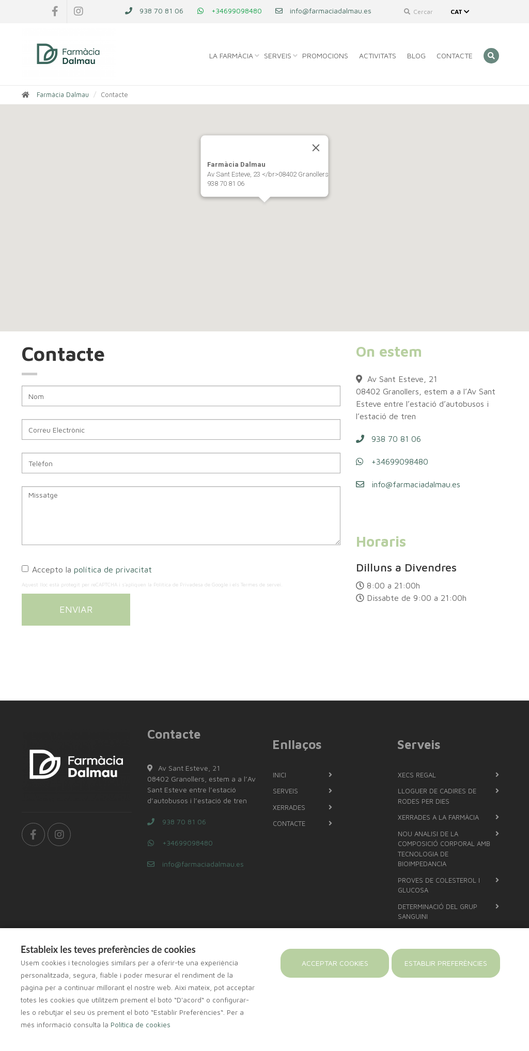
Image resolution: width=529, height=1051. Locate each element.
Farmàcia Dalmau (63, 94)
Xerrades (289, 807)
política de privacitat (113, 569)
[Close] (316, 147)
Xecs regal (417, 775)
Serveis (277, 55)
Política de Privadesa (178, 584)
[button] (264, 211)
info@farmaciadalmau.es (323, 10)
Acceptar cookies (335, 963)
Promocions (325, 55)
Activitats (377, 55)
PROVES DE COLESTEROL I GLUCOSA (439, 885)
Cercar (418, 11)
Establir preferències (445, 963)
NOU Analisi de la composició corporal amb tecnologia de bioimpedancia (444, 849)
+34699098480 (229, 10)
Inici (279, 775)
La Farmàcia (231, 55)
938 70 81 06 (154, 10)
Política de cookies (140, 1025)
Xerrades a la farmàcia (438, 817)
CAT (461, 11)
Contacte (455, 55)
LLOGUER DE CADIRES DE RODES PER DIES (437, 796)
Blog (416, 55)
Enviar (75, 609)
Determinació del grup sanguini (437, 911)
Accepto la (87, 569)
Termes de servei (261, 584)
